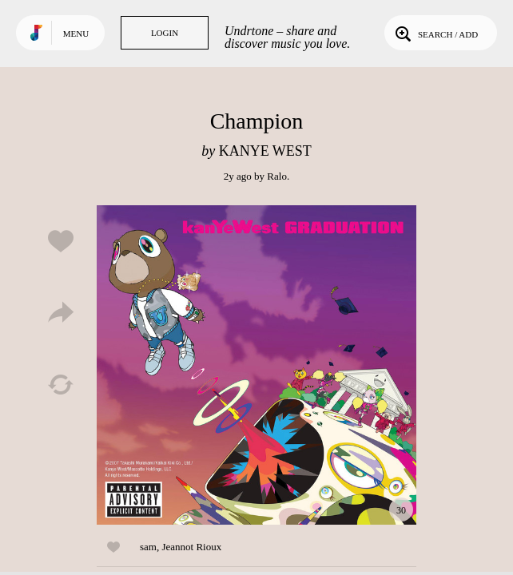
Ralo (277, 176)
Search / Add (435, 32)
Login (164, 33)
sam (148, 547)
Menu (76, 33)
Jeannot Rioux (191, 547)
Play (256, 365)
